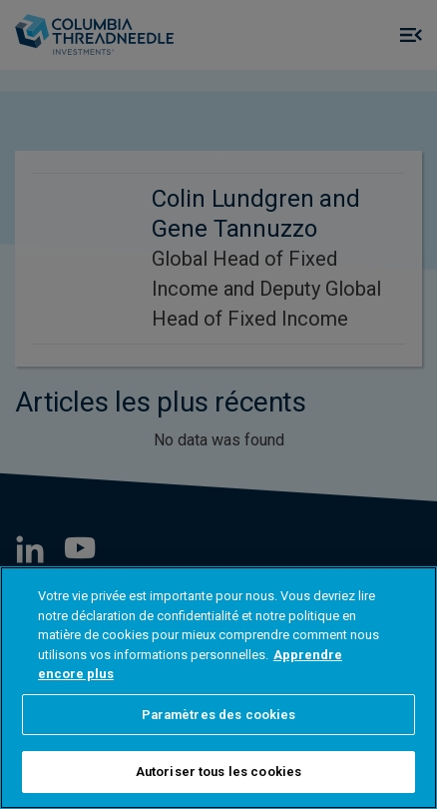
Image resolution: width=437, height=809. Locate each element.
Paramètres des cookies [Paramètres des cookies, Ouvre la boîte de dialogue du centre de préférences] (219, 714)
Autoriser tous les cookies (218, 771)
